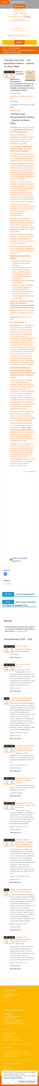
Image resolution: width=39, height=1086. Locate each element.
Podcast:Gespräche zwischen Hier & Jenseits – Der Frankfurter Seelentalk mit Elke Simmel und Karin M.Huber (20, 629)
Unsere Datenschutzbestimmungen (13, 1078)
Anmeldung (13, 101)
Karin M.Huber (8, 1068)
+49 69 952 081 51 (18, 28)
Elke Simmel (7, 1070)
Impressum (7, 997)
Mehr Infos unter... (16, 657)
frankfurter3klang (19, 24)
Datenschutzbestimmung (12, 994)
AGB (5, 1000)
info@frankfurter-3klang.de (20, 30)
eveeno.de (32, 471)
